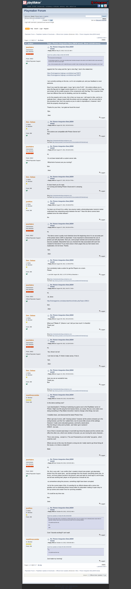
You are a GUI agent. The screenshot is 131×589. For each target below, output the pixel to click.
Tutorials (48, 6)
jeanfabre (30, 47)
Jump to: (85, 575)
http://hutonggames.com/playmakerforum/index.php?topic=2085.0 (68, 301)
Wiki (67, 6)
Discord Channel (101, 20)
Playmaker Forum (35, 10)
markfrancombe (32, 395)
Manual (62, 6)
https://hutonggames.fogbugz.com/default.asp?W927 (64, 75)
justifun (29, 202)
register (46, 16)
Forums (56, 6)
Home (29, 6)
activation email (39, 18)
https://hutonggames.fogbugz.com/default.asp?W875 (64, 73)
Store (34, 6)
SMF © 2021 (65, 586)
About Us (72, 6)
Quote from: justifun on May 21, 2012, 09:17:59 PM (58, 54)
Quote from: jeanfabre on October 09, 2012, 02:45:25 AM (59, 515)
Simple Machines (73, 586)
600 (76, 34)
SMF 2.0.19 (58, 586)
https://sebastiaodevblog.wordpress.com (61, 140)
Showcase (41, 6)
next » (105, 37)
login (40, 16)
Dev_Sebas (30, 122)
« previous (100, 37)
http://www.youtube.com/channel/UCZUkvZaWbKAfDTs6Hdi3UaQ (70, 142)
